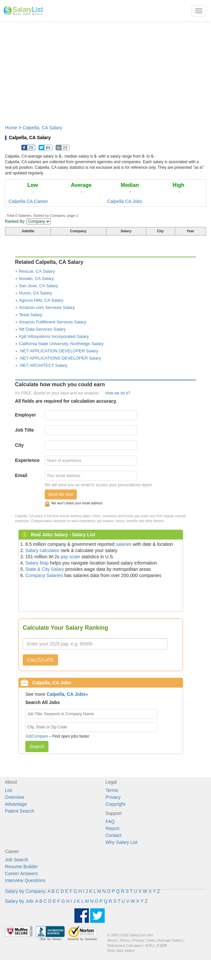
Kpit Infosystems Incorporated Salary (54, 336)
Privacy (113, 797)
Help (151, 940)
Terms (112, 790)
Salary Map (37, 563)
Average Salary (170, 940)
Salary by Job (19, 901)
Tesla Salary (30, 314)
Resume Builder (21, 866)
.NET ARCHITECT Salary (43, 365)
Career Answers (21, 873)
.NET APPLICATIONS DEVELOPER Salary (60, 358)
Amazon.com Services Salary (47, 307)
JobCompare (36, 736)
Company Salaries (44, 575)
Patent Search (19, 811)
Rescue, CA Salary (37, 271)
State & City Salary (44, 569)
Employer (25, 414)
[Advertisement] (105, 70)
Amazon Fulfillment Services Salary (52, 321)
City (19, 445)
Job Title (24, 430)
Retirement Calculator (124, 945)
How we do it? (117, 393)
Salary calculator (42, 550)
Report (112, 828)
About (112, 940)
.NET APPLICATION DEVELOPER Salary (58, 350)
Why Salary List (122, 842)
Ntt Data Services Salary (42, 329)
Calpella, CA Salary (42, 127)
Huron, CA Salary (35, 293)
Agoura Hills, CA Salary (41, 300)
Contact (113, 835)
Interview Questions (25, 880)
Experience (27, 460)
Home (11, 127)
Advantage (16, 804)
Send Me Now (60, 494)
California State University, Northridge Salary (61, 343)
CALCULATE (40, 660)
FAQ (110, 821)
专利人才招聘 (156, 945)
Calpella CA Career (28, 201)
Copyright (115, 804)
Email (21, 475)
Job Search (16, 859)
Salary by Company (25, 891)
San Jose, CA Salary (38, 285)
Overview (14, 797)
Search (37, 746)
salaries (124, 544)
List (8, 790)
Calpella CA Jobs (125, 201)
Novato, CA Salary (36, 278)
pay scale (70, 556)
